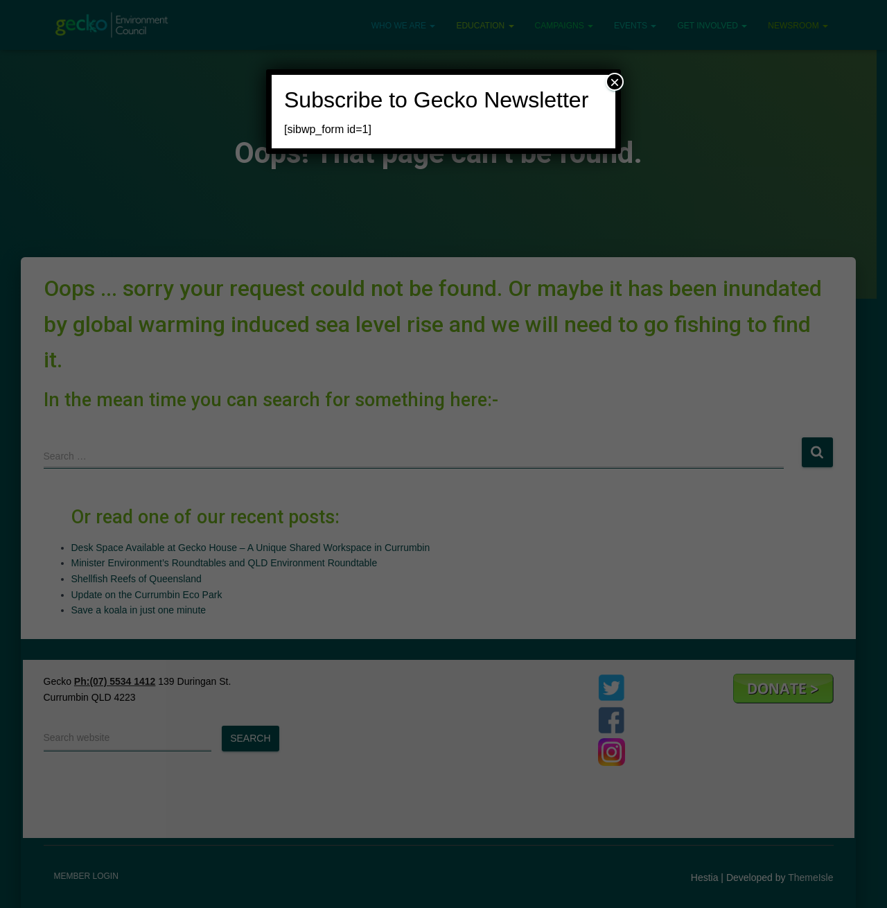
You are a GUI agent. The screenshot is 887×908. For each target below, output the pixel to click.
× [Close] (615, 82)
